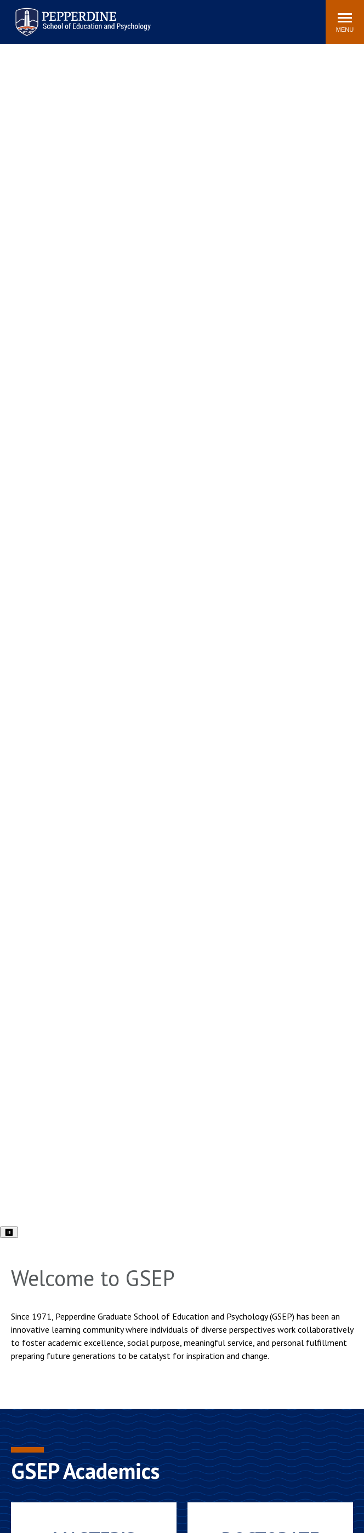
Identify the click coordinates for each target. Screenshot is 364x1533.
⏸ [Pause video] (9, 1232)
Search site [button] (168, 16)
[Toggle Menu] (345, 22)
